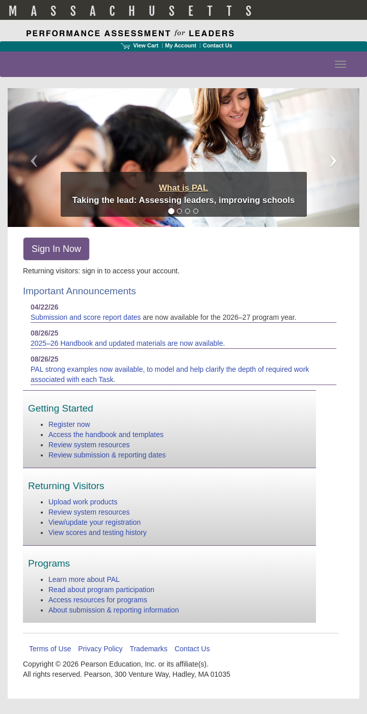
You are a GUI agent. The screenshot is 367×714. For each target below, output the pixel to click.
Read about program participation (101, 589)
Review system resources (89, 445)
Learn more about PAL (84, 579)
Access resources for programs (97, 600)
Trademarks (148, 649)
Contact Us (217, 45)
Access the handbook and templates (106, 434)
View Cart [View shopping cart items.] (140, 45)
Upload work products (82, 502)
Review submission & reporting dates (107, 455)
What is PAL (183, 188)
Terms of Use (50, 649)
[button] (34, 157)
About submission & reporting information (113, 610)
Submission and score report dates (86, 317)
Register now (69, 424)
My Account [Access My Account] (180, 45)
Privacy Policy (100, 649)
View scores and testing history (97, 532)
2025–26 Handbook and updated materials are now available (127, 343)
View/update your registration (94, 522)
